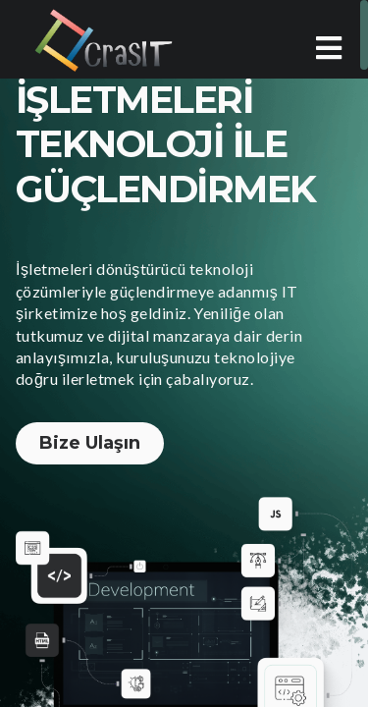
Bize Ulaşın (89, 443)
